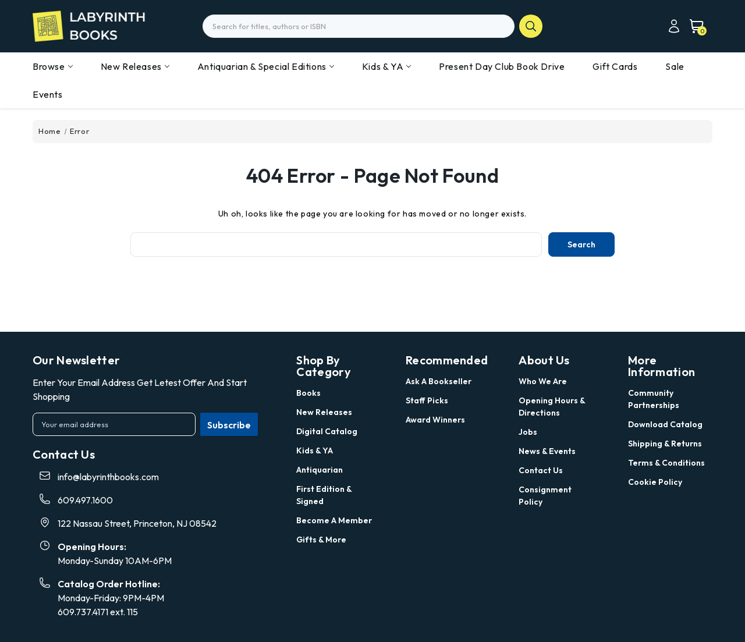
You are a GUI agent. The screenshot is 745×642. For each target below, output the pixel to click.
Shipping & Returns (665, 443)
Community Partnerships (653, 399)
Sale (674, 66)
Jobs (528, 432)
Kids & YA (386, 66)
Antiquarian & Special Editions (265, 66)
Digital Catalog (326, 431)
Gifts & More (321, 539)
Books (308, 393)
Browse (53, 66)
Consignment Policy (545, 495)
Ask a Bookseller (438, 381)
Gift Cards (615, 66)
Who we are (543, 381)
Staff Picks (427, 400)
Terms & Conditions (666, 462)
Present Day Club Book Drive (502, 66)
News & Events (547, 451)
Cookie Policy (655, 482)
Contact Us (541, 470)
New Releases (135, 66)
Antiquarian (319, 469)
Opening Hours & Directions (552, 406)
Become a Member (334, 520)
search (531, 26)
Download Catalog (665, 424)
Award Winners (435, 419)
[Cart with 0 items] (693, 26)
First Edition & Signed (324, 495)
